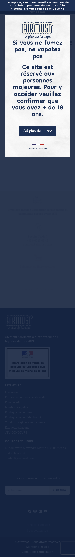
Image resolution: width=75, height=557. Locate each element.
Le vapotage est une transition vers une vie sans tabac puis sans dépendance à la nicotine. (38, 7)
